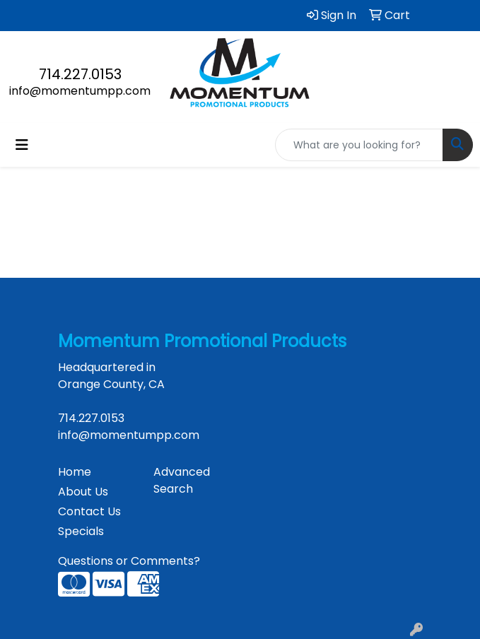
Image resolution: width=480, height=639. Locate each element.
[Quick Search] (359, 145)
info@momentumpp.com (80, 91)
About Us (83, 491)
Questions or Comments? (129, 561)
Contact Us (89, 511)
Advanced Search (181, 480)
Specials (81, 531)
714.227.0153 (80, 74)
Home (74, 472)
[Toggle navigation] (22, 145)
